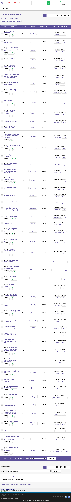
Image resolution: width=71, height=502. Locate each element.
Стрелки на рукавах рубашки (10, 404)
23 (12, 234)
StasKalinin (33, 121)
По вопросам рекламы (7, 498)
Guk (57, 60)
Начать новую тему (9, 27)
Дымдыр (33, 380)
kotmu (33, 296)
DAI (33, 362)
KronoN (33, 327)
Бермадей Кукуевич (33, 423)
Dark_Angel (12, 476)
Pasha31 (33, 430)
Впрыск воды (8, 430)
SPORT (57, 51)
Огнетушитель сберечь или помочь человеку (11, 449)
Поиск (16, 498)
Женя (32, 312)
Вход (63, 4)
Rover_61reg (57, 224)
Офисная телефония (10, 121)
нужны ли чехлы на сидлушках (11, 267)
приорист (57, 279)
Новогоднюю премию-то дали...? (10, 178)
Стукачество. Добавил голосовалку (11, 295)
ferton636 (33, 91)
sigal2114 (57, 305)
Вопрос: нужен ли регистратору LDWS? (10, 333)
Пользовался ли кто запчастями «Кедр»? (10, 327)
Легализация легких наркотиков (10, 395)
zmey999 (33, 278)
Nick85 (57, 77)
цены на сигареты (9, 32)
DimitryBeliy (32, 171)
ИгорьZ (57, 430)
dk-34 (32, 127)
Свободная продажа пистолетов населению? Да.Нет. (10, 412)
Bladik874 (33, 242)
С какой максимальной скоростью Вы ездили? (11, 100)
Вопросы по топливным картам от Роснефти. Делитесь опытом (11, 76)
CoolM (57, 196)
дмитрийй (57, 242)
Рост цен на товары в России (10, 41)
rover (32, 439)
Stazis (57, 288)
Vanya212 (57, 189)
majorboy (57, 313)
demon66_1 (57, 328)
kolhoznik (33, 33)
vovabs (33, 304)
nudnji (33, 223)
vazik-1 (33, 261)
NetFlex (57, 424)
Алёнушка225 (33, 321)
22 (9, 234)
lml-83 (33, 405)
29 (61, 15)
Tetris (32, 41)
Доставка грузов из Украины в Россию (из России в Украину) (12, 208)
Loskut (57, 439)
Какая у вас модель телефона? (10, 90)
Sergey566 (57, 148)
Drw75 (33, 59)
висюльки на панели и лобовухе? (10, 215)
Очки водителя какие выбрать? (11, 261)
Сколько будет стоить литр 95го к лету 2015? (11, 371)
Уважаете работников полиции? (11, 59)
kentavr (57, 68)
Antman (33, 334)
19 (5, 53)
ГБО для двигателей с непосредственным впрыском (10, 171)
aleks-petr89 (57, 217)
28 (57, 15)
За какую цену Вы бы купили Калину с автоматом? (11, 49)
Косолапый (33, 372)
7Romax (57, 103)
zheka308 (57, 165)
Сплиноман (33, 136)
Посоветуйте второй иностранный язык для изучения (11, 349)
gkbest (57, 373)
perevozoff (33, 208)
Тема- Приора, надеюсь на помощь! (11, 320)
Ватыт (32, 113)
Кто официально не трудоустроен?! (12, 311)
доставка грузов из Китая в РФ (10, 490)
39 (12, 416)
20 (9, 53)
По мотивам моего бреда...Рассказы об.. (11, 230)
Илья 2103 (33, 195)
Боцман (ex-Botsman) (57, 451)
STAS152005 (33, 231)
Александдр (57, 181)
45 (12, 105)
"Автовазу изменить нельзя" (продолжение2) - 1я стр (11, 250)
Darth (32, 252)
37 (5, 416)
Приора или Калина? (10, 202)
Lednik (4, 476)
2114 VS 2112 (8, 223)
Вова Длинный (57, 262)
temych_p (32, 269)
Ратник (57, 334)
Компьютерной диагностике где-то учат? (10, 341)
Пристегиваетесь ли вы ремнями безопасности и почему (11, 136)
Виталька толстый (57, 270)
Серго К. (33, 50)
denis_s (33, 351)
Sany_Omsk (33, 450)
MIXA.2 (57, 203)
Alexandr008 (57, 363)
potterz (33, 202)
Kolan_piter (57, 92)
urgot (57, 388)
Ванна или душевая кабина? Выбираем (9, 111)
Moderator (33, 102)
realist (57, 381)
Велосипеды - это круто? (10, 164)
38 (9, 416)
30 (65, 15)
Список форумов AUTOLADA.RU (9, 19)
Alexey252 (57, 114)
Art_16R (33, 156)
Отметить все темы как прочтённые (11, 21)
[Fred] (32, 216)
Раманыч (57, 414)
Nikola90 (57, 34)
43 (5, 105)
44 (9, 105)
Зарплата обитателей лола (9, 65)
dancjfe (33, 76)
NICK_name (33, 164)
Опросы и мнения (11, 14)
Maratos (33, 67)
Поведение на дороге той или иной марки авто (11, 360)
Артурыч (33, 180)
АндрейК (32, 341)
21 (12, 53)
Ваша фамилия (13, 421)
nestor (57, 321)
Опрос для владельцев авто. (9, 127)
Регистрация (66, 2)
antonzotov (57, 137)
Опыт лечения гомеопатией (11, 83)
